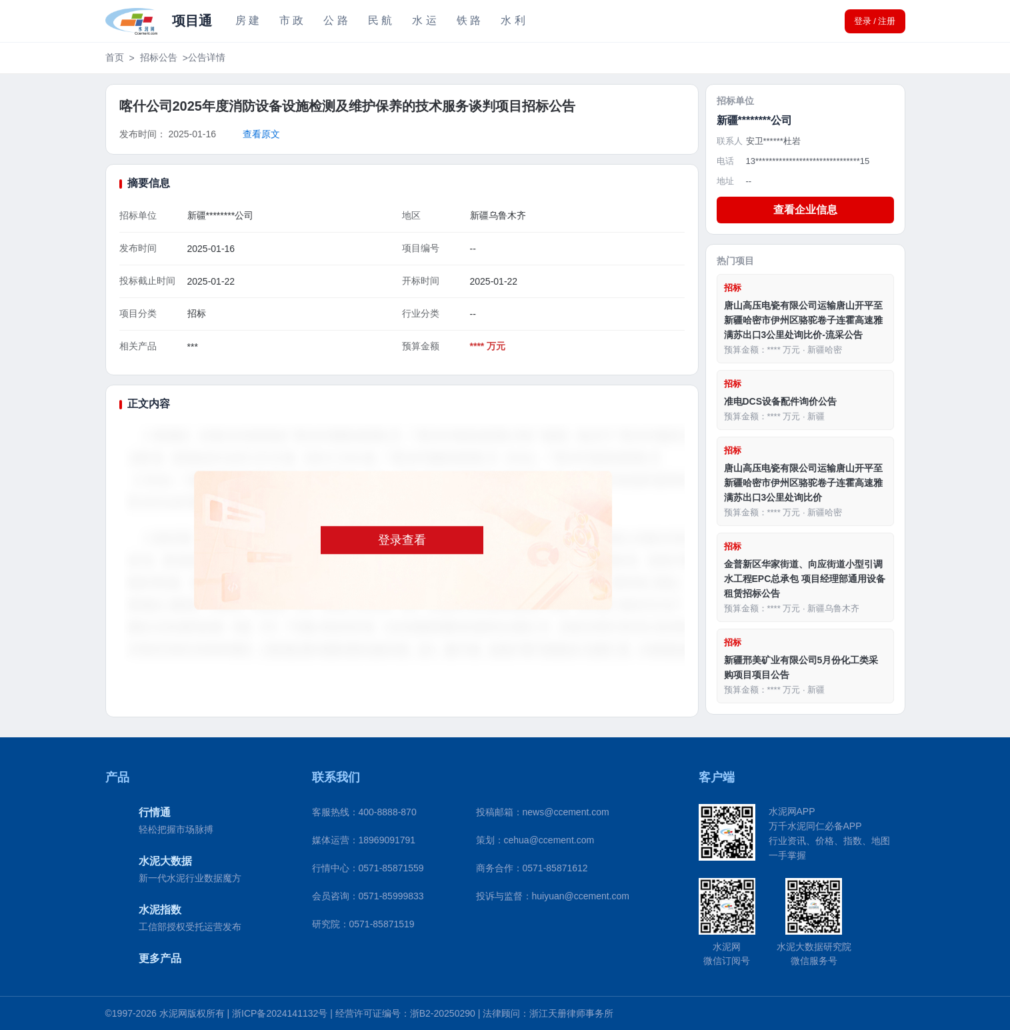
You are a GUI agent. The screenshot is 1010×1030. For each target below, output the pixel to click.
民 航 (380, 20)
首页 (114, 57)
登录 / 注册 (875, 21)
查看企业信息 (805, 209)
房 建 (247, 20)
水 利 (513, 20)
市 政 (291, 20)
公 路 (335, 20)
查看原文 (261, 134)
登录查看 (402, 540)
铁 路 (469, 20)
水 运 (424, 20)
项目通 (192, 20)
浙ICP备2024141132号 (279, 1013)
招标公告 (158, 57)
